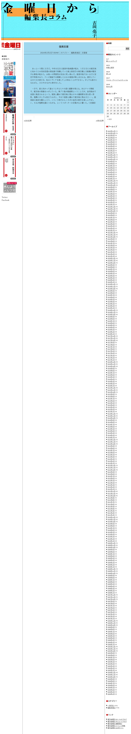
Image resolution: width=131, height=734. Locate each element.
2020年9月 (111, 265)
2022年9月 (111, 213)
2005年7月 (111, 657)
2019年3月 (111, 304)
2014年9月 (111, 420)
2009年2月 (111, 565)
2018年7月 (111, 321)
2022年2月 (111, 228)
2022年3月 (111, 226)
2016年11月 (111, 364)
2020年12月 (111, 258)
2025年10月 (111, 133)
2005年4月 (111, 664)
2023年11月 (111, 183)
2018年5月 (111, 325)
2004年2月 (111, 694)
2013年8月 (111, 448)
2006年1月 (111, 644)
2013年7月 (111, 450)
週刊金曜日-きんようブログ (117, 721)
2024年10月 (111, 159)
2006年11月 (111, 623)
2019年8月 (111, 293)
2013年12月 (111, 439)
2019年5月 (111, 299)
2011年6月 (111, 504)
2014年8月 (111, 422)
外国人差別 (110, 67)
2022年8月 (111, 215)
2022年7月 (111, 217)
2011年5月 (111, 506)
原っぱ (108, 74)
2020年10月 (111, 263)
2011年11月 (111, 493)
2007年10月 (111, 599)
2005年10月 (111, 651)
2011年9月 (111, 498)
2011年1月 (111, 515)
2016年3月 (111, 381)
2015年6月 (111, 401)
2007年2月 (111, 616)
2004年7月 (111, 683)
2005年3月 (111, 666)
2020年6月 (111, 271)
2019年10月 (111, 288)
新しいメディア (111, 61)
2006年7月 (111, 631)
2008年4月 (111, 586)
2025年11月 (111, 131)
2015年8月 (111, 396)
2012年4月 (111, 483)
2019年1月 (111, 308)
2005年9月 (111, 653)
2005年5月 (111, 661)
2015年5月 (111, 403)
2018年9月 (111, 316)
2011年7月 (111, 502)
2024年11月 (111, 157)
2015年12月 (111, 388)
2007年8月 (111, 603)
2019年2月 (111, 306)
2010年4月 (111, 534)
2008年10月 (111, 573)
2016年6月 (111, 375)
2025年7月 (111, 140)
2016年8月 (111, 370)
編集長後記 (111, 708)
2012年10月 (111, 470)
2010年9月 (111, 523)
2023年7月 (111, 191)
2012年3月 (111, 485)
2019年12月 (111, 284)
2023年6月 (111, 194)
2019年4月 (111, 301)
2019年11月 (111, 286)
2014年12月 (111, 414)
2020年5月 (111, 273)
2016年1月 (111, 385)
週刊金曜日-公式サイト (116, 728)
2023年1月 (111, 204)
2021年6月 (111, 245)
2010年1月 (111, 541)
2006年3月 (111, 640)
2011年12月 (111, 491)
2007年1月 (111, 618)
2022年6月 (111, 219)
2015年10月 (111, 392)
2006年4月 (111, 638)
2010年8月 (111, 526)
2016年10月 (111, 366)
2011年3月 (111, 511)
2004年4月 (111, 690)
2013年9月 (111, 446)
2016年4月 (111, 379)
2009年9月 (111, 549)
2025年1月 (111, 153)
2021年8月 (111, 241)
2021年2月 (111, 254)
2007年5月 (111, 610)
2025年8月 (111, 137)
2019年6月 (111, 297)
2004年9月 (111, 679)
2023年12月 (111, 181)
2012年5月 (111, 480)
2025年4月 (111, 146)
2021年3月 (111, 252)
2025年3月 (111, 148)
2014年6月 (111, 426)
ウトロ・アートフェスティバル (117, 80)
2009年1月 (111, 567)
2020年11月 (111, 260)
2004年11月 (111, 674)
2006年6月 (111, 634)
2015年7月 (111, 398)
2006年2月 (111, 642)
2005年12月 (111, 646)
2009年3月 (111, 562)
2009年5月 (111, 558)
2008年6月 (111, 582)
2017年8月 (111, 345)
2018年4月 (111, 327)
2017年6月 (111, 349)
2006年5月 (111, 636)
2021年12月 (111, 232)
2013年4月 (111, 457)
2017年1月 (111, 360)
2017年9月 (111, 342)
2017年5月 (111, 351)
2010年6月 (111, 530)
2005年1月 (111, 670)
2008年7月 (111, 580)
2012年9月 (111, 472)
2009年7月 (111, 554)
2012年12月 (111, 465)
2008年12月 (111, 569)
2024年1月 (111, 178)
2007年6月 (111, 608)
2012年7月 (111, 476)
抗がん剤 (109, 86)
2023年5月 (111, 196)
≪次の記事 (28, 120)
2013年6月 (111, 452)
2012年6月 (111, 478)
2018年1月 (111, 334)
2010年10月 (111, 521)
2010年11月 (111, 519)
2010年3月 (111, 536)
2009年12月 (111, 543)
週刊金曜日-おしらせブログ (117, 719)
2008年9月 (111, 575)
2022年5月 (111, 222)
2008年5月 (111, 584)
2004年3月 (111, 692)
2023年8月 (111, 189)
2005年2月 (111, 668)
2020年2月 (111, 280)
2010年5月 (111, 532)
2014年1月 (111, 437)
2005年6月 (111, 659)
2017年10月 (111, 340)
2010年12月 (111, 517)
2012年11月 (111, 467)
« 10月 (109, 119)
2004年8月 (111, 681)
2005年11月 (111, 649)
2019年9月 (111, 291)
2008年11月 (111, 571)
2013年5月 (111, 454)
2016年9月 (111, 368)
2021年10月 (111, 237)
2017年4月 (111, 353)
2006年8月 (111, 629)
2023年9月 (111, 187)
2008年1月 (111, 592)
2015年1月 (111, 411)
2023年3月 (111, 200)
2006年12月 (111, 621)
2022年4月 (111, 224)
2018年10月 (111, 314)
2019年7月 (111, 295)
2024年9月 (111, 161)
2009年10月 (111, 547)
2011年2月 (111, 513)
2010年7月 (111, 528)
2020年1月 (111, 282)
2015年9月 (111, 394)
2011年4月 (111, 508)
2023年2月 (111, 202)
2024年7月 (111, 165)
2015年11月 (111, 390)
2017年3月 (111, 355)
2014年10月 (111, 418)
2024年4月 (111, 172)
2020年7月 (111, 269)
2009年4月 (111, 560)
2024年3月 (111, 174)
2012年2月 (111, 487)
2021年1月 (111, 256)
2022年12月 (111, 207)
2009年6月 (111, 556)
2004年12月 (111, 672)
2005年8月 (111, 655)
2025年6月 (111, 142)
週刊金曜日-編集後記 (115, 724)
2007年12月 (111, 595)
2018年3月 (111, 329)
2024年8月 (111, 163)
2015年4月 (111, 405)
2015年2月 (111, 409)
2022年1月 (111, 230)
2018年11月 (111, 312)
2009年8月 (111, 552)
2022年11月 (111, 209)
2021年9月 (111, 239)
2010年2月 (111, 539)
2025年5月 (111, 144)
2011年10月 (111, 495)
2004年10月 (111, 677)
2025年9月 (111, 135)
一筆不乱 (111, 705)
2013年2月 (111, 461)
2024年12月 (111, 155)
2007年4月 (111, 612)
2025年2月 (111, 150)
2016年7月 (111, 373)
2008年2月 (111, 590)
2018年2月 (111, 332)
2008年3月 (111, 588)
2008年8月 (111, 577)
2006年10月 (111, 625)
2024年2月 (111, 176)
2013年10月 (111, 444)
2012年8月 (111, 474)
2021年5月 (111, 247)
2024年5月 (111, 170)
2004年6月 (111, 685)
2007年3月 (111, 614)
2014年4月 (111, 431)
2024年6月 (111, 168)
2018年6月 (111, 323)
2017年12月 (111, 336)
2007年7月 (111, 605)
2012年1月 (111, 489)
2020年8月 (111, 267)
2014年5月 (111, 429)
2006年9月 (111, 627)
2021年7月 (111, 243)
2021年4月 (111, 250)
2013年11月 (111, 442)
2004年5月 (111, 687)
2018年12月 (111, 310)
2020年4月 (111, 276)
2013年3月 (111, 459)
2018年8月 (111, 319)
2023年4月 (111, 198)
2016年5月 (111, 377)
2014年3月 (111, 433)
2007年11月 (111, 597)
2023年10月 (111, 185)
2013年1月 (111, 463)
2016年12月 (111, 362)
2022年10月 (111, 211)
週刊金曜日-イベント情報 (116, 726)
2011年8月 (111, 500)
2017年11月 (111, 338)
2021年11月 (111, 234)
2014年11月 (111, 416)
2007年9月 (111, 601)
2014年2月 (111, 435)
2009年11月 (111, 545)
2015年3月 (111, 407)
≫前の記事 (100, 120)
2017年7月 (111, 347)
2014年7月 (111, 424)
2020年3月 (111, 278)
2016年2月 (111, 383)
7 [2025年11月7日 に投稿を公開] (124, 105)
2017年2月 (111, 357)
